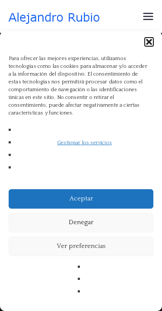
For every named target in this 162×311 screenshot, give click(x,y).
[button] (149, 42)
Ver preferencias (81, 246)
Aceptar (81, 198)
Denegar (81, 222)
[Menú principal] (148, 16)
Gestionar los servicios (84, 143)
